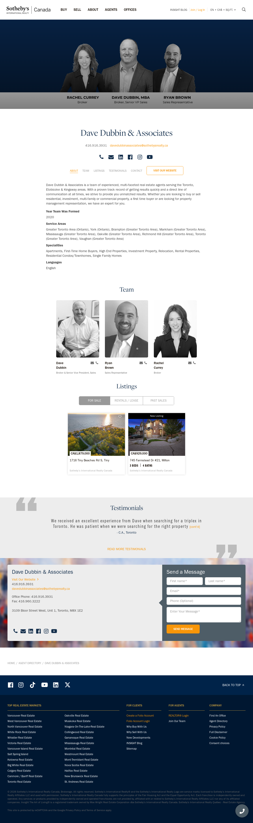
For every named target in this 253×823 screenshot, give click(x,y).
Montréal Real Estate (77, 748)
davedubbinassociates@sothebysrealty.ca (139, 142)
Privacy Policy (217, 726)
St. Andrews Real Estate (79, 781)
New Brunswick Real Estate (81, 776)
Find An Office (217, 715)
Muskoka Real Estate (78, 721)
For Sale (94, 397)
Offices (130, 9)
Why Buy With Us (136, 726)
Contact (136, 167)
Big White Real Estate (20, 765)
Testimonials (117, 167)
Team (85, 167)
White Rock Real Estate (21, 732)
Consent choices (219, 743)
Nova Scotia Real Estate (79, 765)
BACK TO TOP (234, 685)
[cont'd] (195, 534)
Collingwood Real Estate (79, 732)
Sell (77, 9)
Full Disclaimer (218, 732)
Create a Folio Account (140, 715)
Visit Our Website (165, 166)
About (74, 167)
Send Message (183, 636)
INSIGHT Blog (178, 9)
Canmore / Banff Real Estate (25, 776)
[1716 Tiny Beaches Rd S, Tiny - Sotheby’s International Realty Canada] (86, 447)
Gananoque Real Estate (79, 737)
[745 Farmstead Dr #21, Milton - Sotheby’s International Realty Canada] (166, 447)
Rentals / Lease (126, 397)
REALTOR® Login (179, 715)
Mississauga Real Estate (79, 743)
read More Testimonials (126, 557)
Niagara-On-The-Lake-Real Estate (84, 726)
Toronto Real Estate (19, 781)
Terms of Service (95, 810)
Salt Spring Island (17, 754)
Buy (64, 9)
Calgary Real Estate (19, 770)
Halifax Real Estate (76, 770)
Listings (99, 167)
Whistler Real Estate (19, 737)
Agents (111, 9)
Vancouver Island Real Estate (25, 748)
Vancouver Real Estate (21, 715)
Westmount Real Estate (79, 754)
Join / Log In (197, 9)
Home (11, 666)
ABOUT (93, 9)
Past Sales (159, 397)
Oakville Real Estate (77, 715)
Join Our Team (177, 721)
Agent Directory (30, 666)
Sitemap (131, 748)
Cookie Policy (217, 737)
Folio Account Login (138, 721)
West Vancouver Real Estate (24, 721)
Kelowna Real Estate (20, 759)
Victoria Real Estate (19, 743)
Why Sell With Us (136, 732)
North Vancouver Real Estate (24, 726)
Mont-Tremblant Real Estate (81, 759)
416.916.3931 (96, 142)
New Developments (138, 737)
